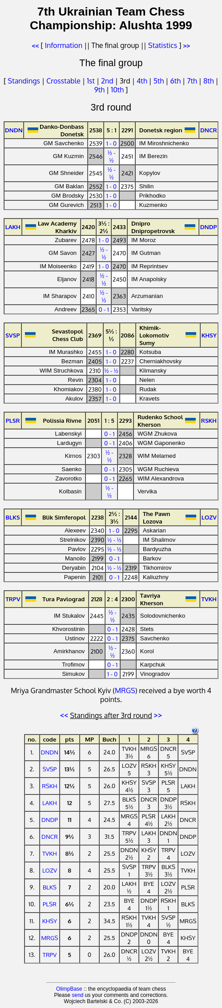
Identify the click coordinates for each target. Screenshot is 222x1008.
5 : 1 (112, 130)
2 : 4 (112, 599)
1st (92, 80)
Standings (24, 80)
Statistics (162, 45)
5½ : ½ (111, 334)
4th (143, 80)
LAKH (49, 802)
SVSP (50, 769)
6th (176, 80)
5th (159, 80)
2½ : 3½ (114, 517)
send (77, 995)
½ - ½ (111, 156)
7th (192, 80)
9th (100, 89)
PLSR (50, 904)
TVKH (49, 853)
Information (63, 45)
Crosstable (63, 80)
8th (209, 80)
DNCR (49, 836)
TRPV (50, 954)
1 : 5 (109, 420)
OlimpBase (69, 989)
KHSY (49, 921)
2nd (108, 80)
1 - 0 (111, 143)
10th (118, 89)
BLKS (50, 887)
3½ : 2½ (103, 226)
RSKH (49, 786)
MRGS (125, 690)
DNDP (49, 819)
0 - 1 (104, 309)
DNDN (49, 752)
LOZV (49, 870)
